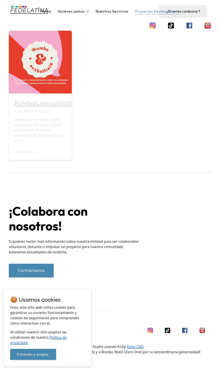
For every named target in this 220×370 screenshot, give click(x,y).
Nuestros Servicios (112, 11)
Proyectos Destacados (157, 11)
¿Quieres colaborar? (183, 11)
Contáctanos (31, 270)
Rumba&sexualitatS (43, 103)
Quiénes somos (73, 11)
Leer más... (24, 151)
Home (46, 11)
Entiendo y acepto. (33, 354)
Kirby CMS (135, 346)
